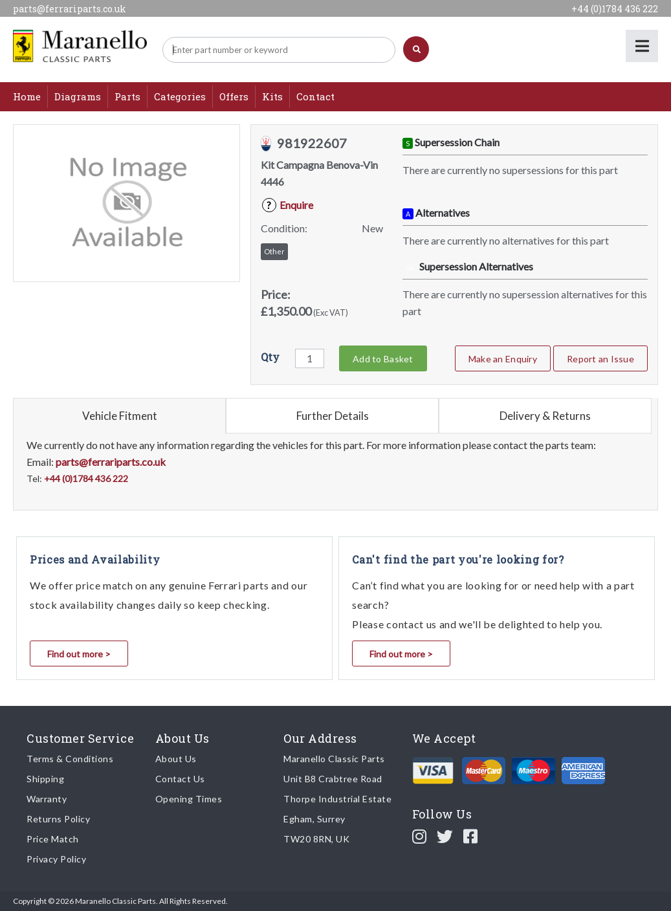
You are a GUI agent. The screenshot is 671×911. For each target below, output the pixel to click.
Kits (272, 96)
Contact (315, 96)
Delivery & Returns (545, 416)
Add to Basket (383, 358)
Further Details (332, 416)
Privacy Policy (56, 858)
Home (27, 96)
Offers (233, 96)
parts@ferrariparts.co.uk (69, 9)
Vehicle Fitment (119, 416)
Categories (180, 96)
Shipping (45, 778)
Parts (127, 96)
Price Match (53, 838)
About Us (176, 758)
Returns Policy (58, 818)
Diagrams (77, 96)
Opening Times (189, 798)
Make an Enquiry (502, 358)
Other (274, 251)
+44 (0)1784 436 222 (614, 9)
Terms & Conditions (70, 758)
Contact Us (180, 778)
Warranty (47, 798)
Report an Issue (600, 358)
